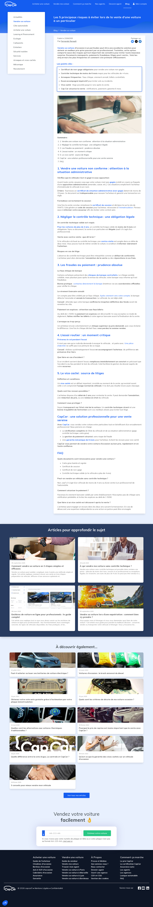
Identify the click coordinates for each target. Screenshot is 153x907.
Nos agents (100, 4)
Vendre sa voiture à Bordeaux (75, 878)
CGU (100, 875)
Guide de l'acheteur (41, 861)
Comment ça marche (82, 4)
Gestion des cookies (100, 878)
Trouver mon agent (70, 867)
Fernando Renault (68, 41)
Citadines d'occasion (42, 864)
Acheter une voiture (40, 4)
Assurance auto (127, 867)
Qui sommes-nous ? (99, 864)
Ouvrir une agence (99, 873)
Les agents (125, 870)
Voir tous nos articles (76, 795)
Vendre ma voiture (61, 4)
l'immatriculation (125, 207)
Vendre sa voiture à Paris (73, 870)
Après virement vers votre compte (115, 295)
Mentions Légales (42, 888)
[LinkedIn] (147, 888)
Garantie (37, 878)
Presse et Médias (99, 861)
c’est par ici (67, 841)
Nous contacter (98, 867)
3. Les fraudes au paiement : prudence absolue (80, 148)
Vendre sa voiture (65, 48)
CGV (93, 875)
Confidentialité (57, 888)
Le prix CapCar (126, 861)
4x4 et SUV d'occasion (43, 870)
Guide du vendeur (70, 861)
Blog (127, 4)
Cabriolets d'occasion (42, 873)
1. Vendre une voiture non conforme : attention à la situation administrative (92, 141)
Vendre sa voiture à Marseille (75, 873)
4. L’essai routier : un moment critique (76, 151)
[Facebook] (139, 888)
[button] (5, 903)
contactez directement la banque (87, 283)
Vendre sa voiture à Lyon (73, 875)
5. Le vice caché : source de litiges (74, 155)
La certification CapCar (130, 864)
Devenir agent (115, 4)
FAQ (62, 161)
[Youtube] (143, 888)
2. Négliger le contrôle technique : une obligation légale (84, 145)
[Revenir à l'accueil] (12, 4)
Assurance (37, 875)
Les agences (125, 873)
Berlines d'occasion (41, 867)
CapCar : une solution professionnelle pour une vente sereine (86, 158)
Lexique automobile (129, 875)
